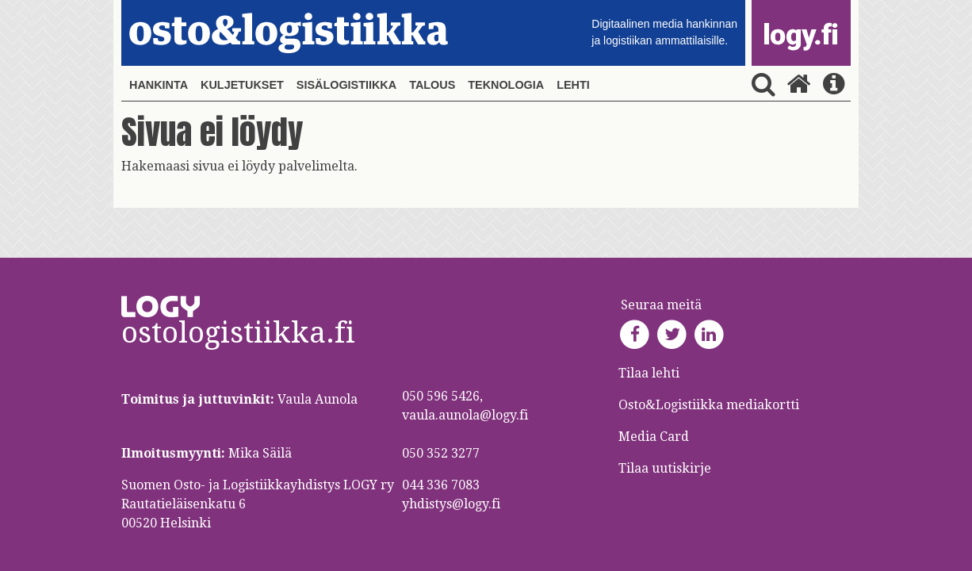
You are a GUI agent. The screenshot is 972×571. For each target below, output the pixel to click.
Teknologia (506, 85)
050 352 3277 (441, 453)
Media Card (655, 436)
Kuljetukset (242, 85)
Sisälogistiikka (346, 85)
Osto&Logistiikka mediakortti (708, 404)
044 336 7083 (441, 484)
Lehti (573, 85)
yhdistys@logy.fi (451, 504)
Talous (432, 85)
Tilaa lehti (648, 373)
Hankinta (158, 85)
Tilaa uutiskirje (664, 468)
